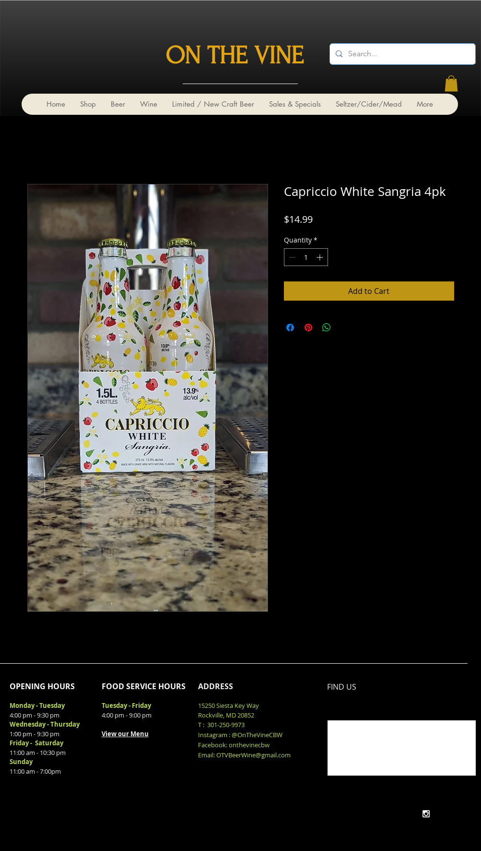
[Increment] (321, 257)
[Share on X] (345, 327)
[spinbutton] (306, 257)
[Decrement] (291, 257)
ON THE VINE (234, 56)
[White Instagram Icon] (426, 814)
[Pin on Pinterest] (308, 327)
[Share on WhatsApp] (326, 327)
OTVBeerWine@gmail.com (253, 755)
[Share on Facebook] (290, 327)
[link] (451, 83)
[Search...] (401, 54)
